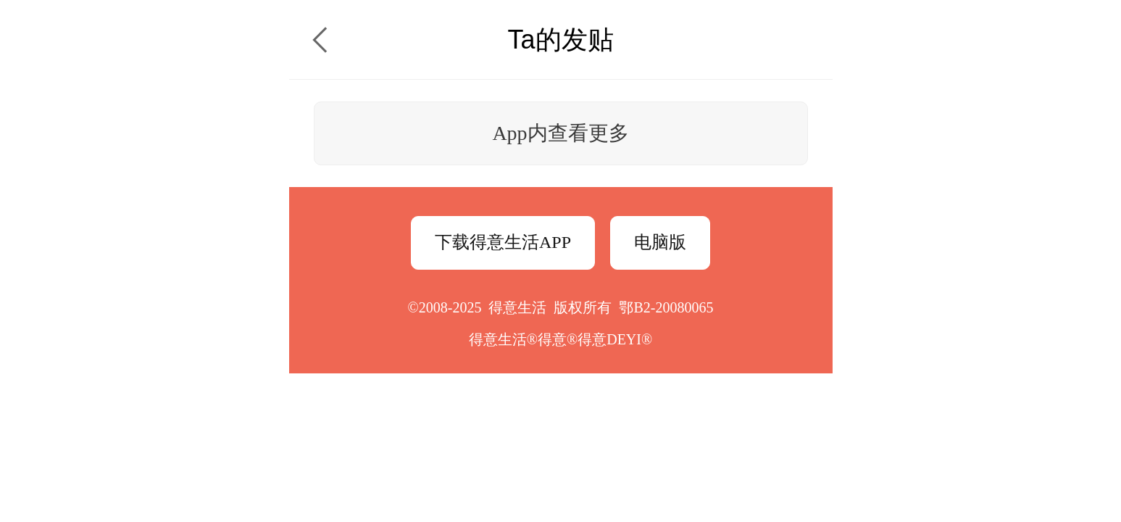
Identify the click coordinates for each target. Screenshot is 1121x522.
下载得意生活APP (503, 242)
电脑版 (660, 242)
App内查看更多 (560, 133)
